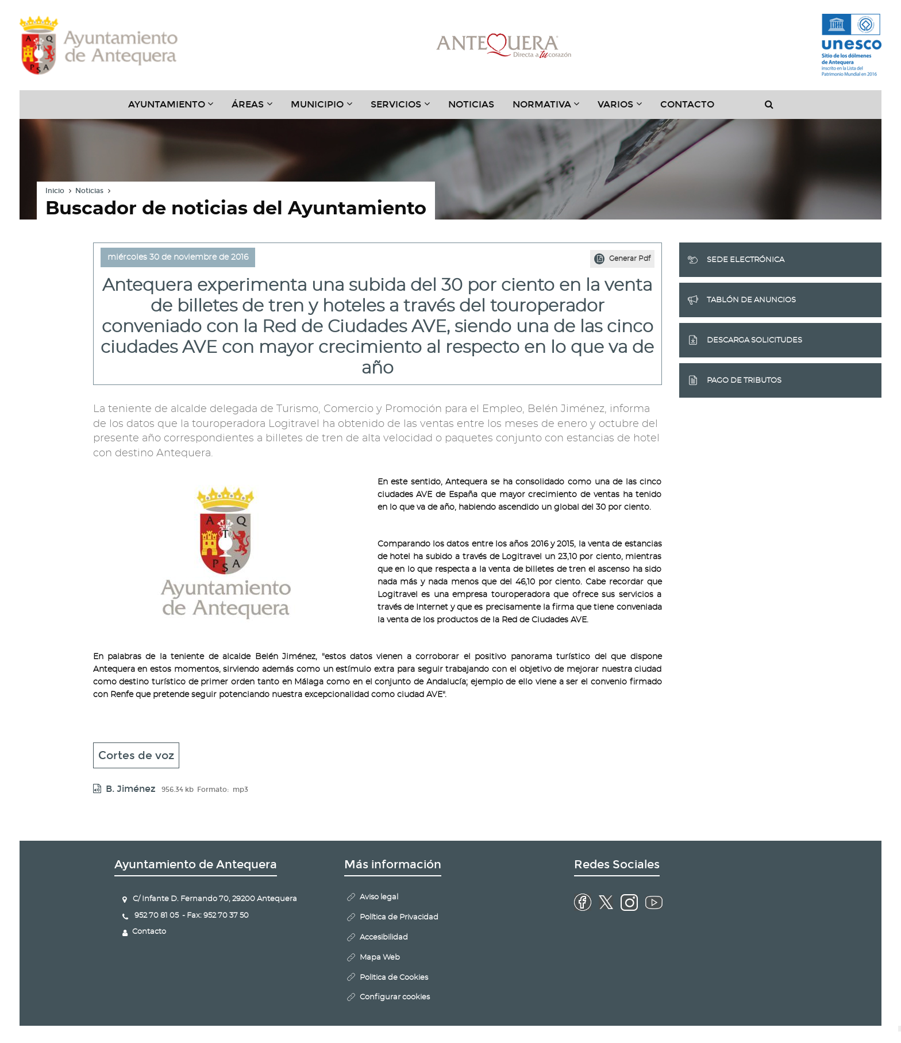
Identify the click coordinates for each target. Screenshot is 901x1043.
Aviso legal (379, 897)
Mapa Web (380, 957)
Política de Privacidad (399, 917)
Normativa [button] (551, 108)
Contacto (687, 104)
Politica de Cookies (394, 978)
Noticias (471, 104)
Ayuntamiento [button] (175, 108)
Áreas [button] (257, 108)
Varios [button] (624, 108)
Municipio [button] (326, 108)
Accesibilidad (384, 937)
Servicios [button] (405, 108)
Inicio (54, 191)
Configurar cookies (395, 997)
